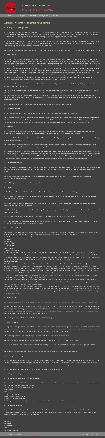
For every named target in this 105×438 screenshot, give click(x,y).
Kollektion (32, 16)
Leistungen (21, 16)
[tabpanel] (52, 225)
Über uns (55, 16)
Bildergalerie (43, 16)
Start (9, 16)
